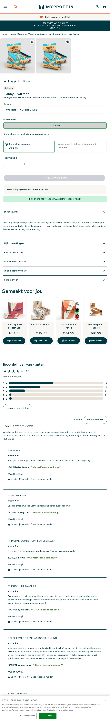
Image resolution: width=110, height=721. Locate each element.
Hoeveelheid (10, 157)
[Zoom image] (32, 41)
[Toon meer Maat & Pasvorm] (55, 252)
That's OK (47, 716)
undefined (55, 109)
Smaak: (7, 104)
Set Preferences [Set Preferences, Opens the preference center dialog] (27, 716)
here (71, 710)
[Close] (105, 700)
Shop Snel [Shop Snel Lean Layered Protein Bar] (14, 340)
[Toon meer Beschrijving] (55, 211)
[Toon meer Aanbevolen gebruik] (55, 261)
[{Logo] (56, 6)
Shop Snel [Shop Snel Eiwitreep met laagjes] (96, 340)
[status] (16, 164)
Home (4, 34)
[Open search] (16, 6)
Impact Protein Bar (41, 324)
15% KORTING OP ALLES (55, 25)
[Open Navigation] (5, 6)
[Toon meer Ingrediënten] (55, 280)
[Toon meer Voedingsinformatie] (55, 270)
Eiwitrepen (54, 34)
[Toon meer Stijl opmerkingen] (55, 243)
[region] (55, 708)
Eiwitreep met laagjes (96, 326)
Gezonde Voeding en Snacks (32, 34)
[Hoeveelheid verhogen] (25, 164)
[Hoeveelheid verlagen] (7, 164)
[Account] (97, 7)
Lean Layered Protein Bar (14, 326)
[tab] (29, 146)
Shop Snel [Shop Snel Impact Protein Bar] (41, 340)
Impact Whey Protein (68, 326)
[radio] (55, 125)
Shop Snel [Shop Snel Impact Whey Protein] (68, 340)
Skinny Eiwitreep (70, 34)
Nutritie (12, 34)
